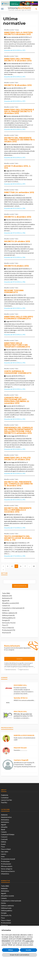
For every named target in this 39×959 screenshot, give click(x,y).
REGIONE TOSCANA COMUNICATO (14, 291)
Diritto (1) (5, 610)
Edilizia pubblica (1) (8, 618)
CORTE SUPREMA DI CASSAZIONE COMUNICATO (17, 372)
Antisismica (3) (7, 598)
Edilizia (3, 842)
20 (34, 566)
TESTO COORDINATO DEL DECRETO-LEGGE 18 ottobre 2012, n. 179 (18, 538)
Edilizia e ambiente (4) (9, 613)
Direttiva (8, 195)
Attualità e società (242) (10, 603)
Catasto (4, 832)
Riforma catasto (6, 866)
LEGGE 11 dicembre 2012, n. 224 (17, 167)
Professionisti (6, 864)
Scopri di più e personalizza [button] (19, 955)
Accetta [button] (28, 950)
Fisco (3, 847)
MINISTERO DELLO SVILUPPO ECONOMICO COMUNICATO (18, 318)
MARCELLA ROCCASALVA (24, 735)
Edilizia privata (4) (8, 615)
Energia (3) (6, 620)
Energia (3, 913)
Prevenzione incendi (8, 859)
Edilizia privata (6, 908)
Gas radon (4, 852)
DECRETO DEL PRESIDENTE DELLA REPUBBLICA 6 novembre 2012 (18, 510)
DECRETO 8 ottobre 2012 (16, 266)
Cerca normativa (20, 586)
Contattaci (5, 797)
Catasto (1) (6, 605)
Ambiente (4, 815)
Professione (5, 861)
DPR (7, 515)
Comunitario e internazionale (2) (13, 608)
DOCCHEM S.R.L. (20, 685)
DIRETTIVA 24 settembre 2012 (19, 192)
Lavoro (3, 854)
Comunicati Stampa (7, 834)
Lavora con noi (6, 800)
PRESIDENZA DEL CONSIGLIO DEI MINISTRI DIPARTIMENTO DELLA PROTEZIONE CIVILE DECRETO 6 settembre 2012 (18, 430)
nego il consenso (24, 669)
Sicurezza (4, 925)
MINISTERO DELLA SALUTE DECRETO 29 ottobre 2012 (17, 459)
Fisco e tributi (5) (8, 628)
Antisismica (5, 820)
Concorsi (4, 837)
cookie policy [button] (29, 941)
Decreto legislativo (11, 349)
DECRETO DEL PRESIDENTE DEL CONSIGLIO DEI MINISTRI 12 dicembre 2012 (18, 484)
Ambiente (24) (7, 596)
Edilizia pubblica (6, 910)
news (3, 856)
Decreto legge (10, 436)
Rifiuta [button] (10, 950)
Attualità (4, 827)
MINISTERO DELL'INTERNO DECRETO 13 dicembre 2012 (18, 60)
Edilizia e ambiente (7, 906)
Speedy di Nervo (21, 698)
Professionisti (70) (8, 630)
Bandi (3, 829)
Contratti (4, 839)
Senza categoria (6, 869)
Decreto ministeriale (12, 37)
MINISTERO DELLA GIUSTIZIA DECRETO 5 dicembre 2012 (18, 33)
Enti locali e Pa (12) (8, 623)
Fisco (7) (5, 625)
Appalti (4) (5, 601)
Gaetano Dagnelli (21, 760)
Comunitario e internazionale (11, 901)
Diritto (3, 903)
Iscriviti (19, 659)
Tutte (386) (6, 593)
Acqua (17, 29)
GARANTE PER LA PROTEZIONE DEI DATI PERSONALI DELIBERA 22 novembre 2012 (16, 400)
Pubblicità (4, 795)
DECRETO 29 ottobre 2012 (17, 241)
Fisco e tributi (6, 849)
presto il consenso (11, 669)
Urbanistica (5, 874)
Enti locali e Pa (6, 915)
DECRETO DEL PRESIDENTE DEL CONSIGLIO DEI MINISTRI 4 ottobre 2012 (19, 140)
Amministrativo (6, 817)
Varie (16, 56)
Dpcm (8, 488)
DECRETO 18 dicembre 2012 (18, 85)
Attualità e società (9, 29)
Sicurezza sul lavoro (8, 871)
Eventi (3, 844)
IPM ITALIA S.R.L (20, 711)
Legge (8, 171)
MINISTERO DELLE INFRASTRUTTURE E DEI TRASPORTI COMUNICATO (17, 345)
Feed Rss (4, 802)
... (13, 74)
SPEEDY (16, 700)
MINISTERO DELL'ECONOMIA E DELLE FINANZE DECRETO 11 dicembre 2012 (19, 111)
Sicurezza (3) (6, 632)
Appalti (3, 824)
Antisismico (5, 822)
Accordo (8, 88)
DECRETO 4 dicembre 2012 (17, 217)
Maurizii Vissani (20, 748)
